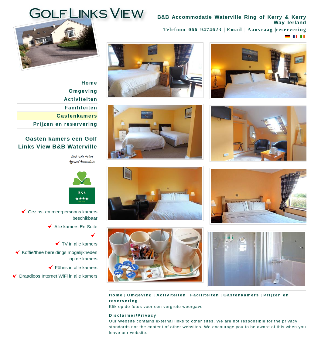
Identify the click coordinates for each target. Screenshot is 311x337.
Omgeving (83, 91)
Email (234, 29)
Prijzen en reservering (65, 124)
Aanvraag (260, 29)
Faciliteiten (81, 107)
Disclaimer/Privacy (133, 315)
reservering (291, 29)
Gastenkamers (76, 115)
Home (89, 82)
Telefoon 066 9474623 (192, 29)
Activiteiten (80, 99)
